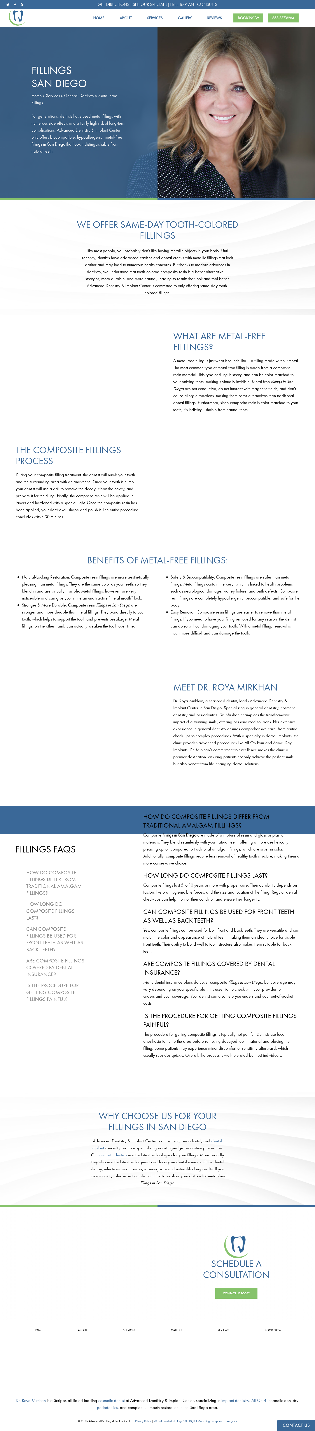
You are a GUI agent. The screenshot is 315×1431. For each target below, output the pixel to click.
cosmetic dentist (111, 1400)
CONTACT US (296, 1425)
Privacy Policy (143, 1421)
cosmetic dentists (113, 1155)
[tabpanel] (221, 839)
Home (37, 95)
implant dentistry (235, 1400)
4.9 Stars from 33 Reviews (52, 1360)
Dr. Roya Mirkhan (31, 1400)
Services (53, 95)
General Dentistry (79, 95)
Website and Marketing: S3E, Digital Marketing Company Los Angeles (195, 1421)
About (82, 1330)
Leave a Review (52, 1366)
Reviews (223, 1330)
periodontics (107, 1407)
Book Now (273, 1330)
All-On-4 (258, 1400)
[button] (236, 1293)
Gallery (176, 1330)
